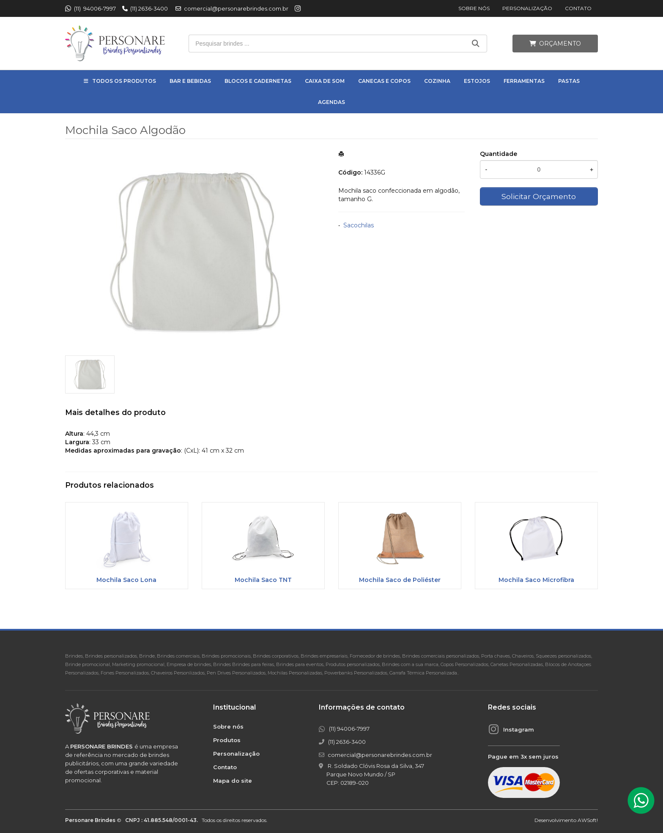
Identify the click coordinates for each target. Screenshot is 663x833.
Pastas (569, 81)
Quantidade (498, 154)
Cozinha (437, 81)
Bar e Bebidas (190, 81)
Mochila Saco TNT (263, 580)
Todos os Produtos (124, 81)
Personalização (527, 8)
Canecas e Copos (384, 81)
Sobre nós (474, 8)
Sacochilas (358, 225)
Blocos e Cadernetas (258, 81)
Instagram (518, 729)
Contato (578, 8)
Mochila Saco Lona (126, 580)
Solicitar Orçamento (538, 196)
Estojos (477, 81)
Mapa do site (232, 780)
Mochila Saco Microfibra (536, 580)
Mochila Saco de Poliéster (400, 580)
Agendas (331, 102)
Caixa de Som (325, 81)
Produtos (227, 740)
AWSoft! (588, 820)
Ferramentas (524, 81)
